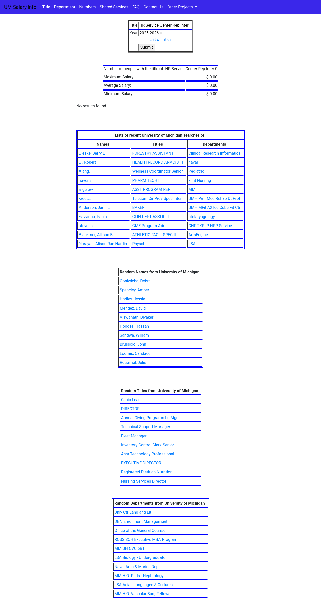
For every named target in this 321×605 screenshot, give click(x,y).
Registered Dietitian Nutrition (146, 472)
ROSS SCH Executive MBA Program (145, 539)
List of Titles (160, 39)
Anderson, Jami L (94, 207)
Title (46, 7)
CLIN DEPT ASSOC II (150, 216)
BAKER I (139, 207)
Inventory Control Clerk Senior (147, 445)
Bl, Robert (87, 162)
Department (64, 7)
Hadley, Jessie (132, 299)
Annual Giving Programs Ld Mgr (149, 417)
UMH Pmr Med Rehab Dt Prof (214, 198)
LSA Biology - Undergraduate (139, 557)
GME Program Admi (150, 225)
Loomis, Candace (135, 353)
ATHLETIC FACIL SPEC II (154, 234)
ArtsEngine (198, 234)
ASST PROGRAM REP (151, 189)
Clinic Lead (131, 399)
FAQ (136, 7)
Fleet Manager (134, 436)
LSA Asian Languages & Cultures (143, 584)
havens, (85, 180)
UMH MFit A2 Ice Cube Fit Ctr (214, 207)
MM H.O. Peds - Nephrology (139, 575)
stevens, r (87, 225)
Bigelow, (86, 189)
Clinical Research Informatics (214, 153)
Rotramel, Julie (133, 362)
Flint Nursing (199, 180)
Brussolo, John (133, 344)
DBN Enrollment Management (140, 521)
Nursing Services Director (143, 481)
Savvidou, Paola (93, 216)
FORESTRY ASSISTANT (152, 153)
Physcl (138, 243)
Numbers (87, 7)
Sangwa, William (134, 335)
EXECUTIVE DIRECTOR (141, 463)
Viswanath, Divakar (137, 317)
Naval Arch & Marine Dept (137, 566)
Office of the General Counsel (140, 530)
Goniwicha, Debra (135, 281)
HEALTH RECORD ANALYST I (157, 162)
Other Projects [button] (180, 7)
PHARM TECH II (146, 180)
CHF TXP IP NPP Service (210, 225)
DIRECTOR (130, 408)
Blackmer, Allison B (96, 234)
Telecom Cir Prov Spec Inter (157, 198)
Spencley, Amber (134, 290)
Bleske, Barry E (92, 153)
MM (191, 189)
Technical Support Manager (145, 426)
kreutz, (85, 198)
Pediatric (196, 171)
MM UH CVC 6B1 (129, 548)
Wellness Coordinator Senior (157, 171)
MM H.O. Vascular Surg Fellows (142, 593)
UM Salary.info (20, 7)
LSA (192, 243)
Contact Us (154, 7)
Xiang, (84, 171)
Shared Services (114, 7)
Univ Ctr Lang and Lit (132, 512)
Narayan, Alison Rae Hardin (103, 243)
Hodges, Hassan (134, 326)
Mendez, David (133, 308)
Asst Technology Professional (147, 454)
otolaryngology (201, 216)
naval (193, 162)
